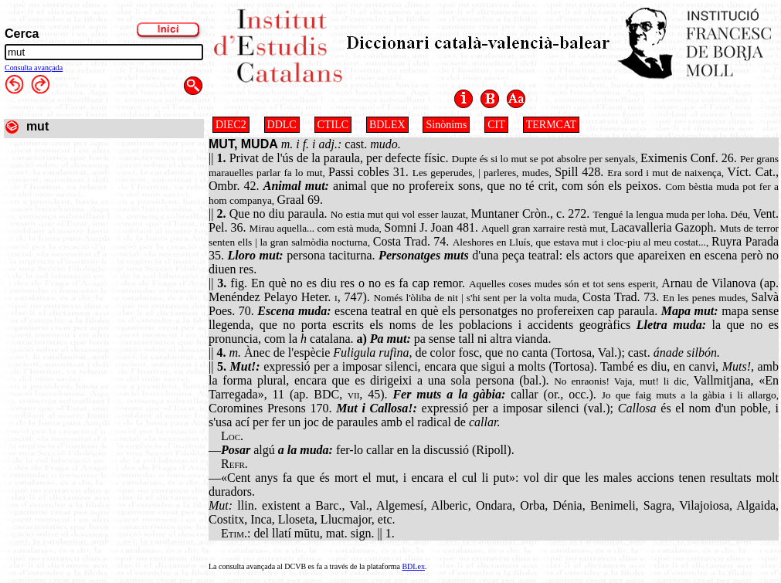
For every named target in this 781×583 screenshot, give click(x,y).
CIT (496, 124)
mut (37, 126)
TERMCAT (551, 124)
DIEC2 (231, 124)
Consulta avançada (34, 67)
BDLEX (387, 124)
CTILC (332, 124)
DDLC (282, 124)
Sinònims (446, 124)
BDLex (413, 566)
